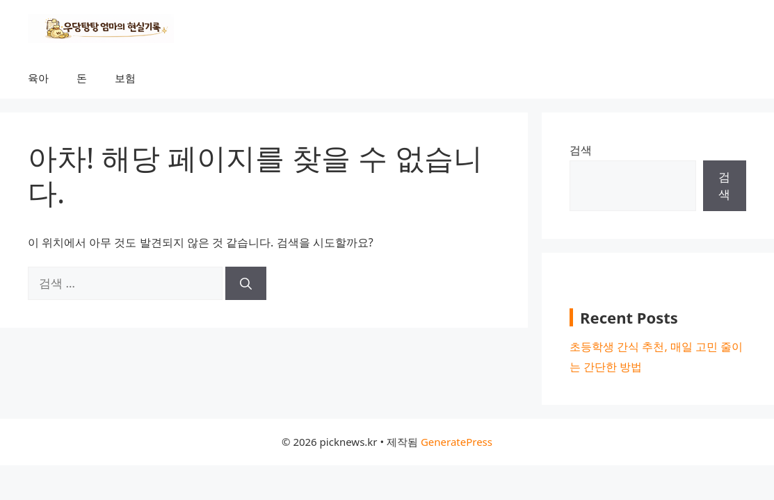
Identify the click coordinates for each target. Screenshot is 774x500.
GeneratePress (456, 442)
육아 (38, 78)
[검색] (245, 283)
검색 (581, 150)
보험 (125, 78)
